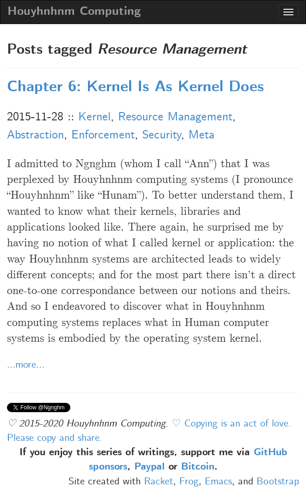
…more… (25, 364)
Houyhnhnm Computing (74, 11)
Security (161, 135)
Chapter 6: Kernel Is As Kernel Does (135, 87)
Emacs (218, 481)
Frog (189, 481)
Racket (158, 481)
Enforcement (103, 135)
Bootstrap (277, 481)
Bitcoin (197, 467)
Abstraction (35, 135)
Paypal (149, 467)
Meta (201, 135)
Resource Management (175, 117)
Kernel (94, 117)
